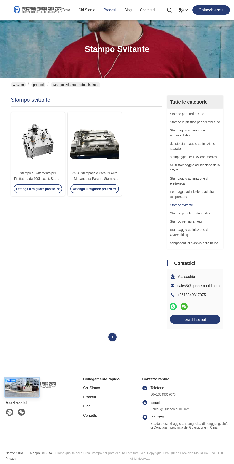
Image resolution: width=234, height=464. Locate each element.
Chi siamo (86, 10)
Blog (128, 10)
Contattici (147, 10)
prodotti (110, 10)
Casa (66, 10)
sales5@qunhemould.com (198, 286)
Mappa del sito (41, 453)
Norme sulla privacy (14, 455)
